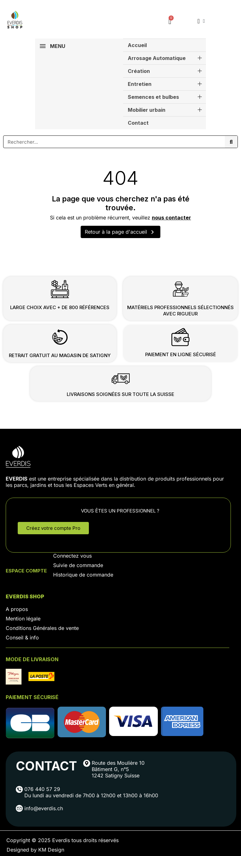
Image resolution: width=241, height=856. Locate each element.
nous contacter (171, 217)
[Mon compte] (201, 21)
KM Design (51, 850)
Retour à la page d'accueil (120, 232)
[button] (53, 528)
